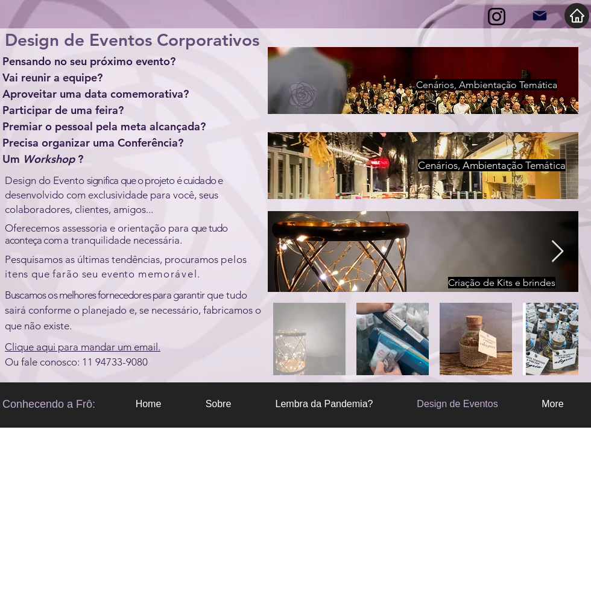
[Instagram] (496, 16)
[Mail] (539, 15)
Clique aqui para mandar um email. (82, 347)
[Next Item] (557, 252)
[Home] (576, 15)
